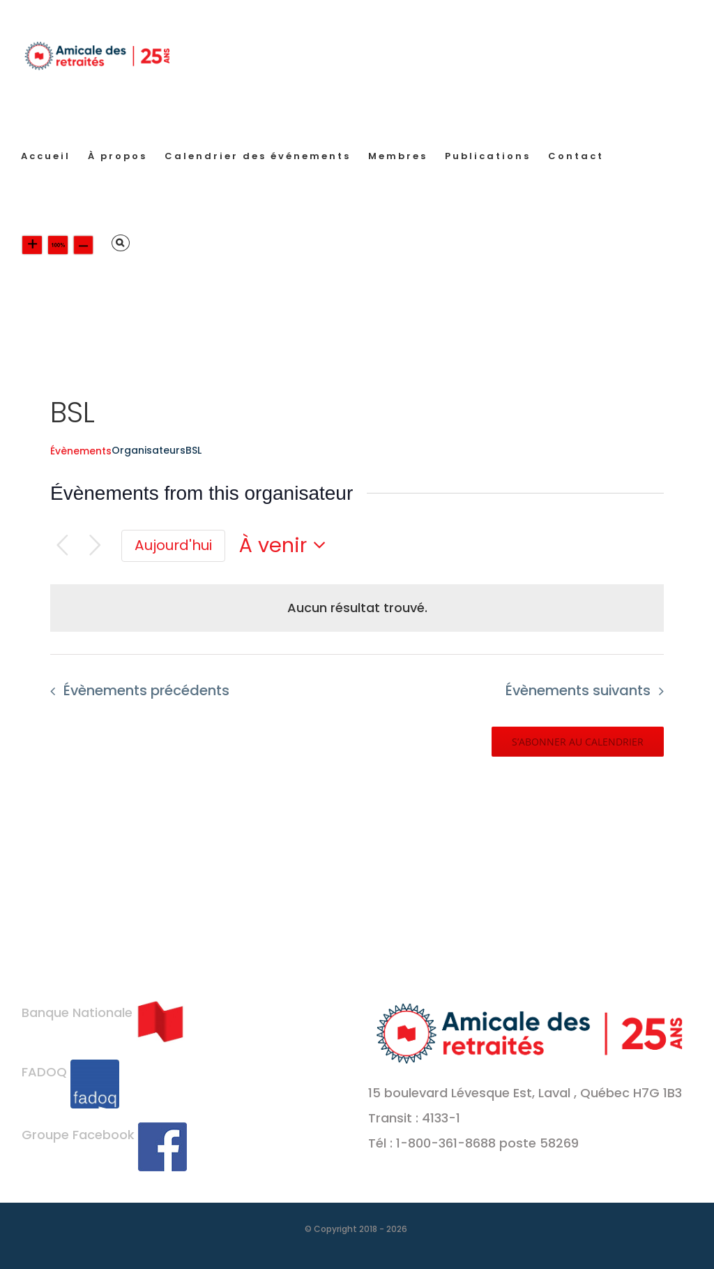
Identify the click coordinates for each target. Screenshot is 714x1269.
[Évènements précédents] (62, 545)
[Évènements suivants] (95, 545)
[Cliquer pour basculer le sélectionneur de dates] (286, 545)
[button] (121, 243)
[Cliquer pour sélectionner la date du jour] (173, 546)
